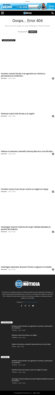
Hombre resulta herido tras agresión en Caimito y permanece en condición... (23, 74)
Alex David (4, 78)
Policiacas (14, 330)
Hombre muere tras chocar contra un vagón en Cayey (24, 189)
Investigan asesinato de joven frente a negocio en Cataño (26, 267)
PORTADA (14, 337)
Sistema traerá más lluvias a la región (17, 113)
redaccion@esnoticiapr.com (30, 302)
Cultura (14, 346)
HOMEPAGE (33, 31)
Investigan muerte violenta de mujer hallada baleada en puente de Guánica (26, 228)
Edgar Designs (36, 393)
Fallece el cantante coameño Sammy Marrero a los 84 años (27, 151)
